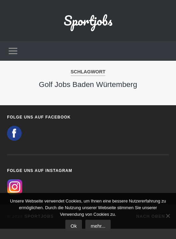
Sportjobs (88, 20)
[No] (167, 215)
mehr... (98, 226)
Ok (74, 226)
